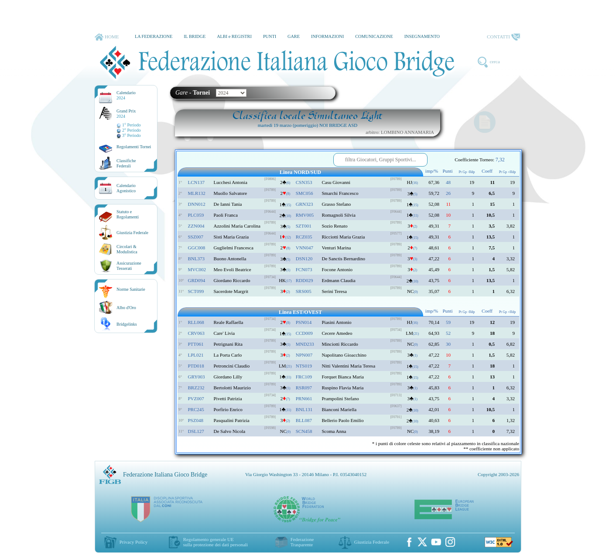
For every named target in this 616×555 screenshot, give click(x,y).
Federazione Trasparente (302, 542)
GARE (293, 36)
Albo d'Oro (126, 307)
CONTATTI (503, 37)
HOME (107, 37)
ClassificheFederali (126, 163)
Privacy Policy (133, 542)
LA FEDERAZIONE (153, 36)
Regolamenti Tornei (133, 146)
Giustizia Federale (132, 232)
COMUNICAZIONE (374, 36)
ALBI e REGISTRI (234, 36)
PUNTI (269, 36)
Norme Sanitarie (130, 289)
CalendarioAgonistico (126, 188)
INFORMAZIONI (327, 36)
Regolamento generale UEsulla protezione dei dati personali (215, 542)
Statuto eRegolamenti (127, 214)
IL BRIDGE (194, 36)
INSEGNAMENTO (422, 36)
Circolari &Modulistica (126, 249)
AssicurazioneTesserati (128, 266)
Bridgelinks (126, 324)
